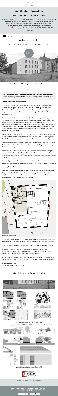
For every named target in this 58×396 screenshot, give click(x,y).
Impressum (20, 381)
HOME (15, 15)
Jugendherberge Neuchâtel (24, 23)
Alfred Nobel (5, 19)
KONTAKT (42, 15)
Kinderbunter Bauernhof (40, 23)
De (4, 36)
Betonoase (22, 19)
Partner (38, 381)
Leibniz (50, 23)
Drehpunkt (17, 21)
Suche (30, 5)
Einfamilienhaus (27, 21)
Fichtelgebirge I (48, 21)
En (11, 36)
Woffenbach (29, 30)
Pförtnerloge (36, 26)
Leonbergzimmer (12, 26)
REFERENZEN (34, 15)
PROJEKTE (26, 15)
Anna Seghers (14, 19)
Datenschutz (30, 381)
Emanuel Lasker (38, 21)
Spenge (19, 28)
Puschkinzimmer (46, 26)
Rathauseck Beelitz (11, 28)
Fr (8, 36)
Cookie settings (30, 3)
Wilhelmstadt (36, 28)
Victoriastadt (26, 28)
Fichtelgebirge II (10, 23)
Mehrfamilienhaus (25, 25)
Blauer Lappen (31, 19)
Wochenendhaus (48, 28)
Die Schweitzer (9, 21)
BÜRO (20, 15)
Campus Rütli (41, 19)
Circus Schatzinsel (51, 19)
